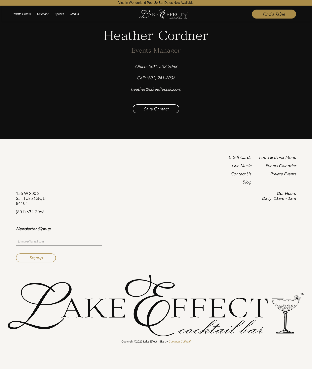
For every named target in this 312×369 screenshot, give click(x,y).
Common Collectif (179, 341)
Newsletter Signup (33, 229)
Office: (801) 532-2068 (156, 66)
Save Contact (156, 108)
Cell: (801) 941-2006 (156, 77)
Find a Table (274, 14)
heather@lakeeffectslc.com (156, 89)
